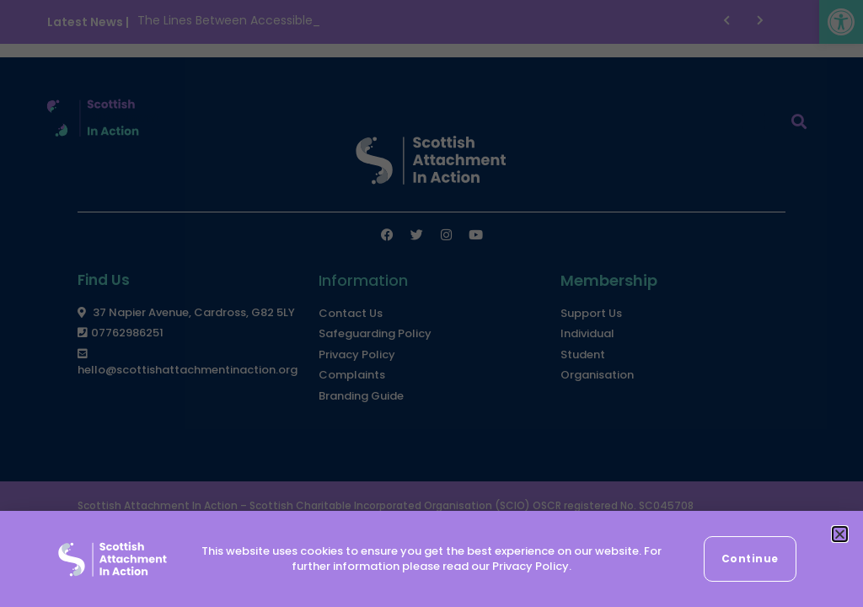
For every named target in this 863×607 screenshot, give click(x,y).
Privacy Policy (530, 566)
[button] (840, 534)
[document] (431, 303)
